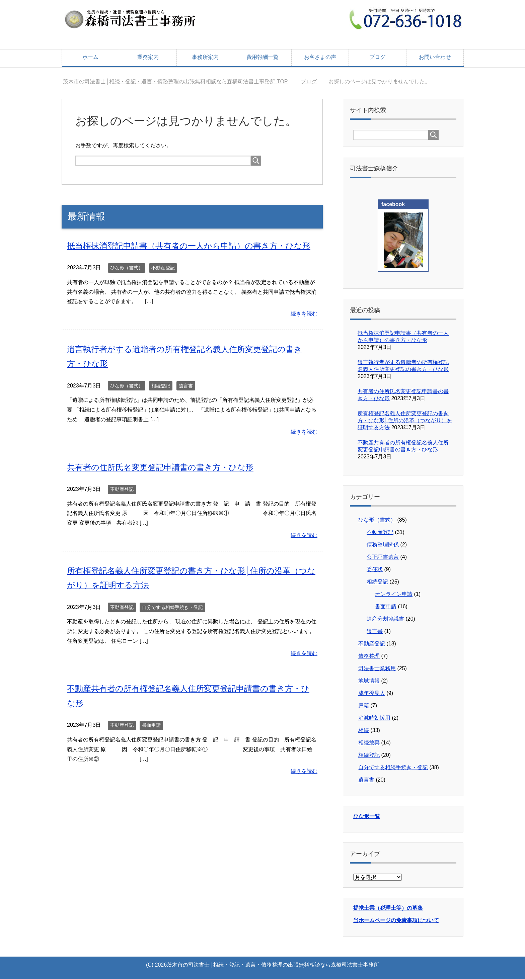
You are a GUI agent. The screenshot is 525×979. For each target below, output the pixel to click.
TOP (175, 81)
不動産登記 (163, 267)
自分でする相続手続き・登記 (172, 606)
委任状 (375, 569)
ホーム (90, 57)
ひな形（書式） (126, 267)
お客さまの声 (320, 57)
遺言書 (186, 385)
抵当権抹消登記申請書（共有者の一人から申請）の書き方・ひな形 (188, 245)
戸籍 (363, 705)
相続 (363, 730)
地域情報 (369, 681)
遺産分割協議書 (385, 619)
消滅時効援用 (374, 718)
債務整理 (369, 656)
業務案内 (148, 57)
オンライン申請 (393, 594)
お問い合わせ (435, 57)
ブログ (377, 57)
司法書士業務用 (377, 668)
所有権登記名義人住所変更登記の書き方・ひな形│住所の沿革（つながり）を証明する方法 (405, 420)
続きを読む (304, 314)
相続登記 (160, 385)
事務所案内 (205, 57)
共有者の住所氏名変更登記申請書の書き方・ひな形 (160, 466)
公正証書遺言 (383, 557)
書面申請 (151, 724)
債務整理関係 (383, 544)
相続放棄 (369, 742)
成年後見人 (371, 693)
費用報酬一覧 (262, 57)
